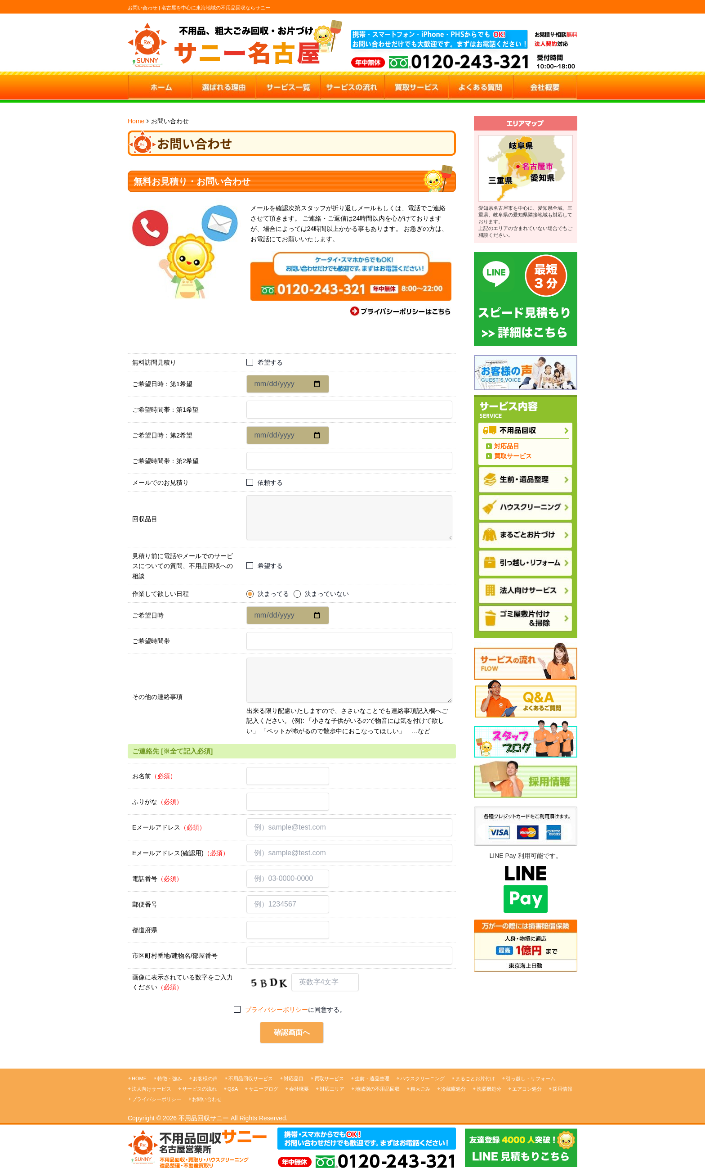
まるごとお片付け (475, 1078)
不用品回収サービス (250, 1078)
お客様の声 (205, 1078)
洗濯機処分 (489, 1089)
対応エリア (332, 1089)
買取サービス (513, 456)
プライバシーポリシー (276, 1009)
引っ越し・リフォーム (530, 1078)
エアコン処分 (527, 1089)
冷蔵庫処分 (453, 1089)
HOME (139, 1078)
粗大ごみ (420, 1089)
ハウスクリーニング (422, 1078)
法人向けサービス (151, 1089)
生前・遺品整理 (372, 1078)
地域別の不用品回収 (377, 1089)
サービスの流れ (199, 1089)
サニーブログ (263, 1089)
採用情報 (562, 1089)
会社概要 (299, 1089)
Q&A (233, 1089)
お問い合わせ (207, 1099)
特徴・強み (169, 1078)
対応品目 (506, 446)
